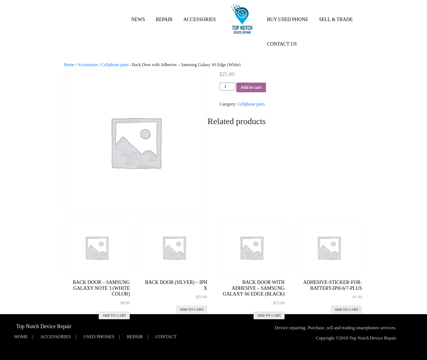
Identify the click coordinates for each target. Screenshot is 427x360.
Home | (23, 336)
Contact (166, 336)
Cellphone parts (115, 64)
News (138, 19)
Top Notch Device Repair (43, 326)
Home (69, 64)
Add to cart (251, 87)
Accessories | (58, 336)
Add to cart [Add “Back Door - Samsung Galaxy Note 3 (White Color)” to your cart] (114, 315)
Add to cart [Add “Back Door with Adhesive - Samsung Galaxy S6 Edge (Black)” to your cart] (269, 315)
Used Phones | (101, 336)
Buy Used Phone (287, 19)
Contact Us (282, 44)
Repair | (137, 336)
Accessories (199, 19)
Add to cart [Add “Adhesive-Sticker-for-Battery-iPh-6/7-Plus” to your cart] (346, 309)
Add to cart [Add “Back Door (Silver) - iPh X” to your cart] (192, 309)
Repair (164, 19)
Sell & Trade (336, 19)
